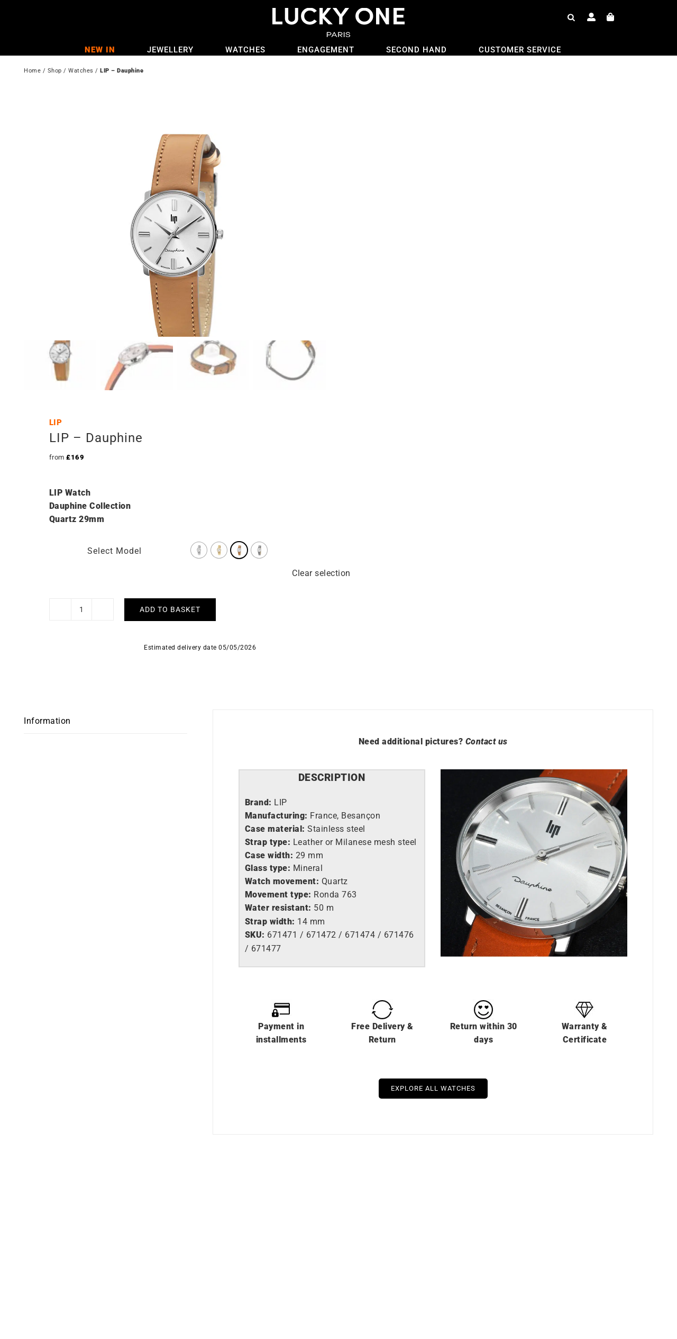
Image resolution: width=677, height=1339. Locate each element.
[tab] (332, 744)
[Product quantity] (81, 575)
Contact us (486, 707)
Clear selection (321, 539)
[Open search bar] (571, 17)
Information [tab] (47, 687)
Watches (81, 71)
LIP (55, 388)
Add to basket (170, 575)
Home (32, 71)
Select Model (114, 516)
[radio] (199, 516)
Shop (55, 71)
